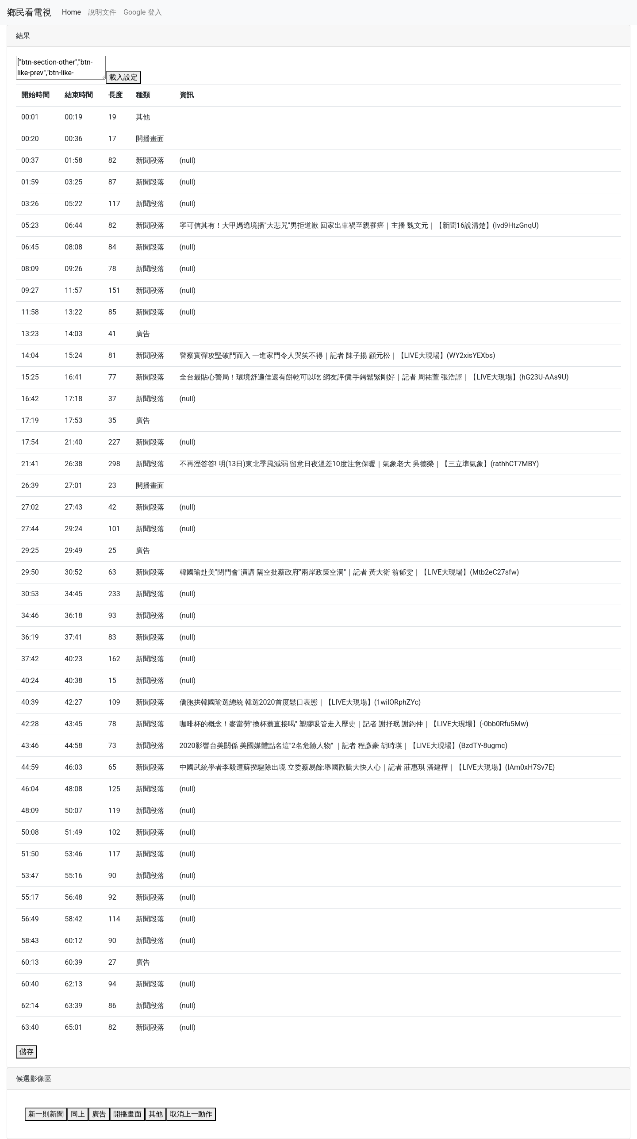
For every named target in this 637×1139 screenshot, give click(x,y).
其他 (156, 1114)
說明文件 (102, 12)
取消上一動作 (191, 1114)
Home (71, 12)
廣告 (99, 1114)
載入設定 (123, 77)
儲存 (26, 1051)
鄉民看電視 (29, 12)
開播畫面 (127, 1114)
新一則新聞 (46, 1114)
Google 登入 (142, 12)
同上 (78, 1114)
